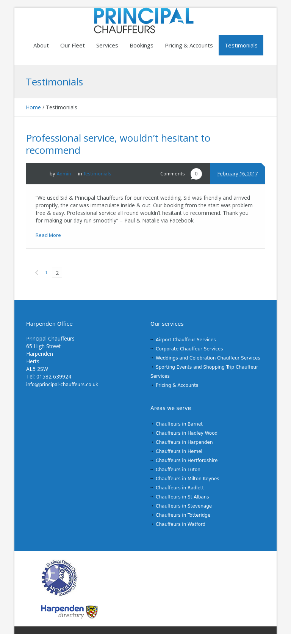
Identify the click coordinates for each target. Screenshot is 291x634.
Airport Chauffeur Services (186, 339)
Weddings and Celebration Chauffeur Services (208, 358)
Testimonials (97, 174)
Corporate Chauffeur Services (189, 349)
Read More (51, 235)
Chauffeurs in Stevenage (184, 506)
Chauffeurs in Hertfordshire (186, 460)
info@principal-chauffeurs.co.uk (62, 384)
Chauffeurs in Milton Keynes (187, 478)
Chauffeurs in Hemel (179, 451)
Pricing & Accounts (177, 385)
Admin (63, 174)
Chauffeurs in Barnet (179, 424)
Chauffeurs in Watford (180, 524)
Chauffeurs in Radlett (180, 487)
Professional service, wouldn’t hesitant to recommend (118, 144)
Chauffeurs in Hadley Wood (186, 433)
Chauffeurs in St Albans (182, 497)
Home (33, 107)
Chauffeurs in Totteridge (183, 515)
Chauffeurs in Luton (178, 469)
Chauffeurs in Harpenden (184, 442)
